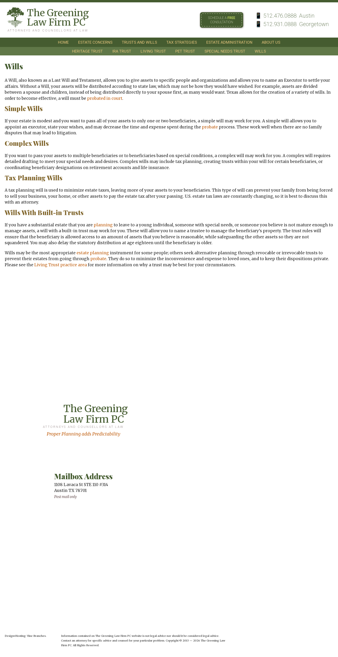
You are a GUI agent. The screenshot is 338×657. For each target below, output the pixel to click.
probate (210, 127)
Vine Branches (36, 636)
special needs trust (224, 51)
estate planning (93, 252)
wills (260, 51)
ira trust (121, 51)
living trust (153, 51)
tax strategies (181, 42)
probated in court (104, 98)
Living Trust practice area (60, 264)
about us (271, 42)
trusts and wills (139, 42)
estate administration (229, 42)
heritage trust (87, 51)
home (63, 42)
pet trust (185, 51)
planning (103, 225)
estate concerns (95, 42)
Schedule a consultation (221, 20)
